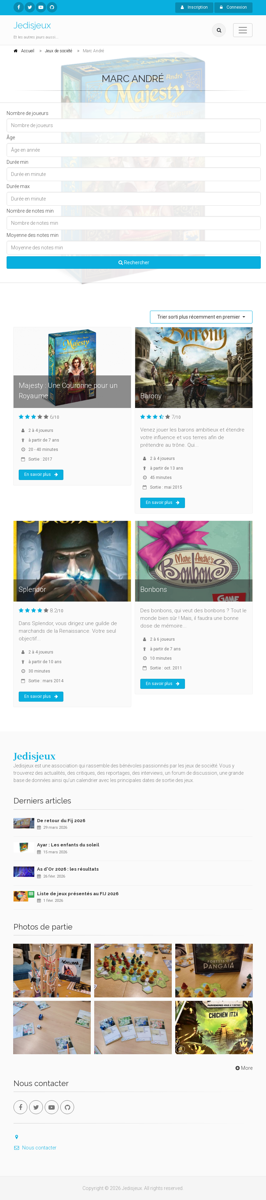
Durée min (17, 162)
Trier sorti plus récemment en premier (199, 317)
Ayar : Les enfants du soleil (68, 844)
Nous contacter (35, 1147)
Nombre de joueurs (27, 113)
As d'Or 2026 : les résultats (68, 869)
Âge (11, 137)
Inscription (194, 7)
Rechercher (133, 262)
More (243, 1068)
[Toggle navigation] (242, 30)
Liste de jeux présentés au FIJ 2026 (77, 893)
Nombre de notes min (30, 211)
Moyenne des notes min (33, 235)
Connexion (233, 7)
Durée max (18, 186)
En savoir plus (41, 474)
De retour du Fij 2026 (61, 820)
